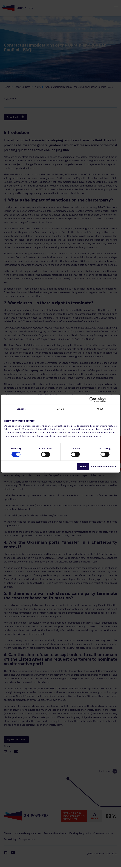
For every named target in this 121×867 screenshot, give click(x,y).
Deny (83, 466)
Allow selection (98, 466)
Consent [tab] (21, 408)
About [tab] (100, 408)
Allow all (112, 466)
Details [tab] (60, 408)
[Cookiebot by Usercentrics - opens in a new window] (103, 399)
